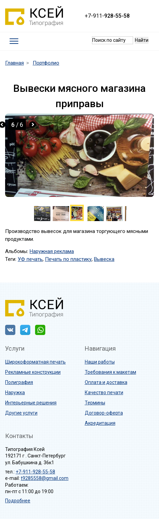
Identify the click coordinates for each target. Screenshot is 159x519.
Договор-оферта (104, 413)
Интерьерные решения (31, 402)
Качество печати (104, 392)
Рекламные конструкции (33, 372)
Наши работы (100, 362)
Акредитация (100, 423)
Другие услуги (21, 413)
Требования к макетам (110, 372)
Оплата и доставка (106, 382)
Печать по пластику (68, 259)
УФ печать (30, 259)
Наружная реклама (52, 251)
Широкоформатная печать (35, 362)
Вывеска (104, 259)
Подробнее (17, 500)
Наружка (15, 392)
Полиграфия (19, 382)
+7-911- (107, 16)
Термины (95, 402)
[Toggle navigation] (14, 41)
